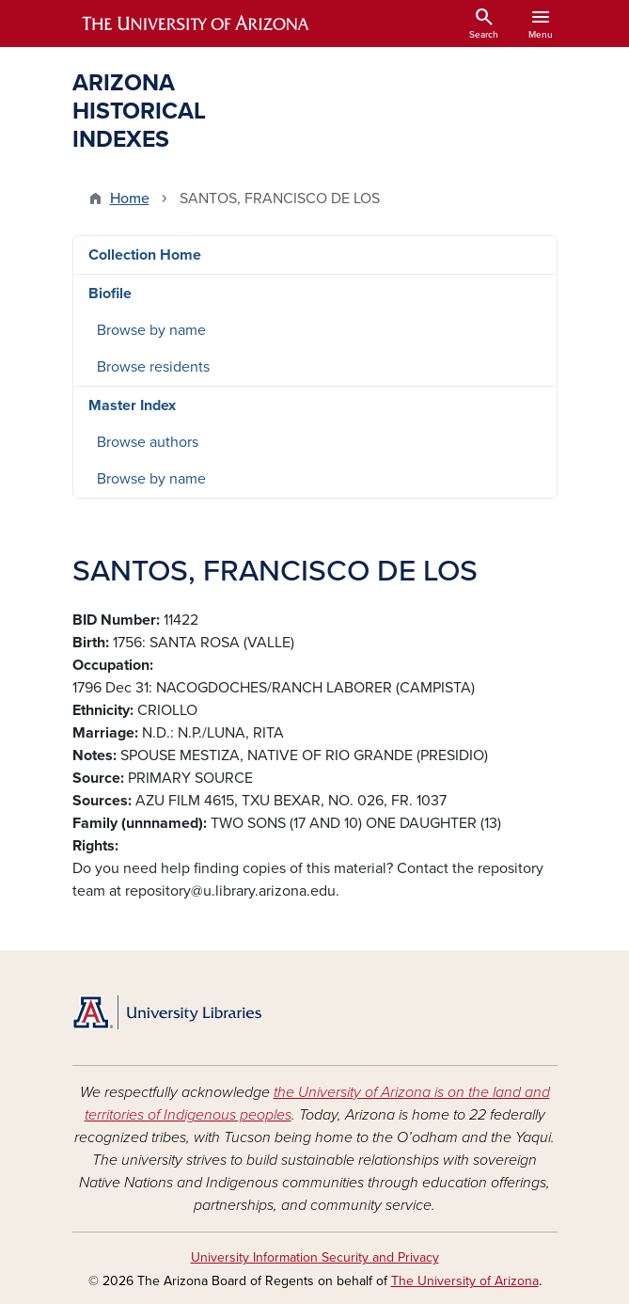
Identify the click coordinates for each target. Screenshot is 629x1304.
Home (129, 198)
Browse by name (151, 330)
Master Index (132, 405)
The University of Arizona (465, 1281)
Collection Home (144, 255)
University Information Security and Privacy (315, 1257)
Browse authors (147, 442)
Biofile (110, 293)
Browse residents (153, 367)
